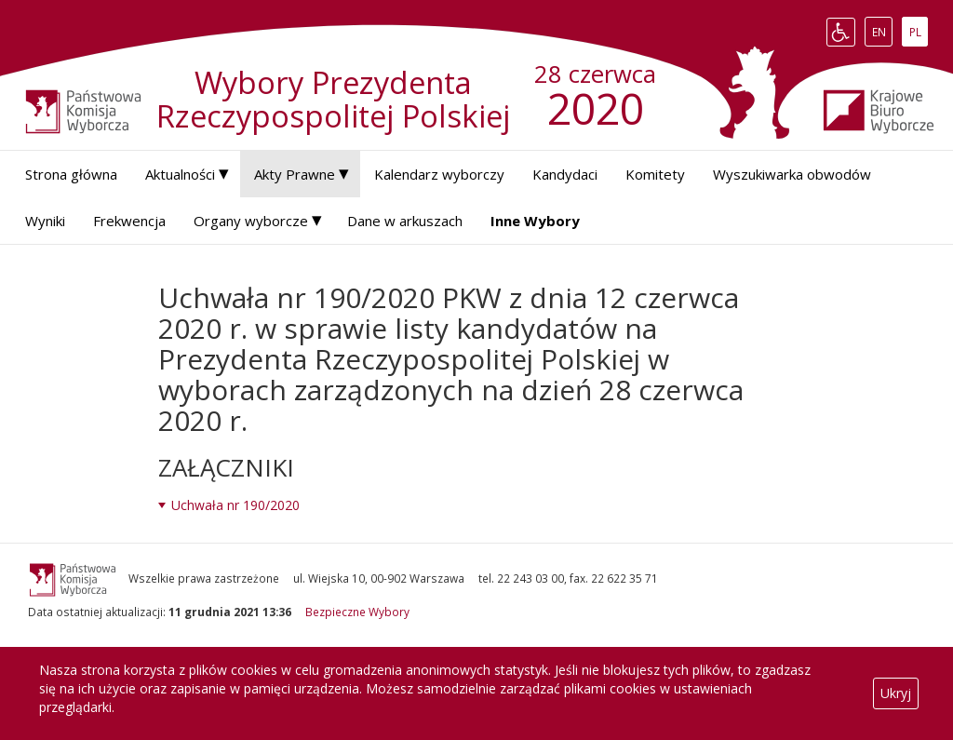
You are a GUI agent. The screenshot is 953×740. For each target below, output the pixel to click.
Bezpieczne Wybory (357, 611)
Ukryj (895, 693)
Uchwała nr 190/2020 (235, 505)
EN (882, 32)
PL (918, 32)
